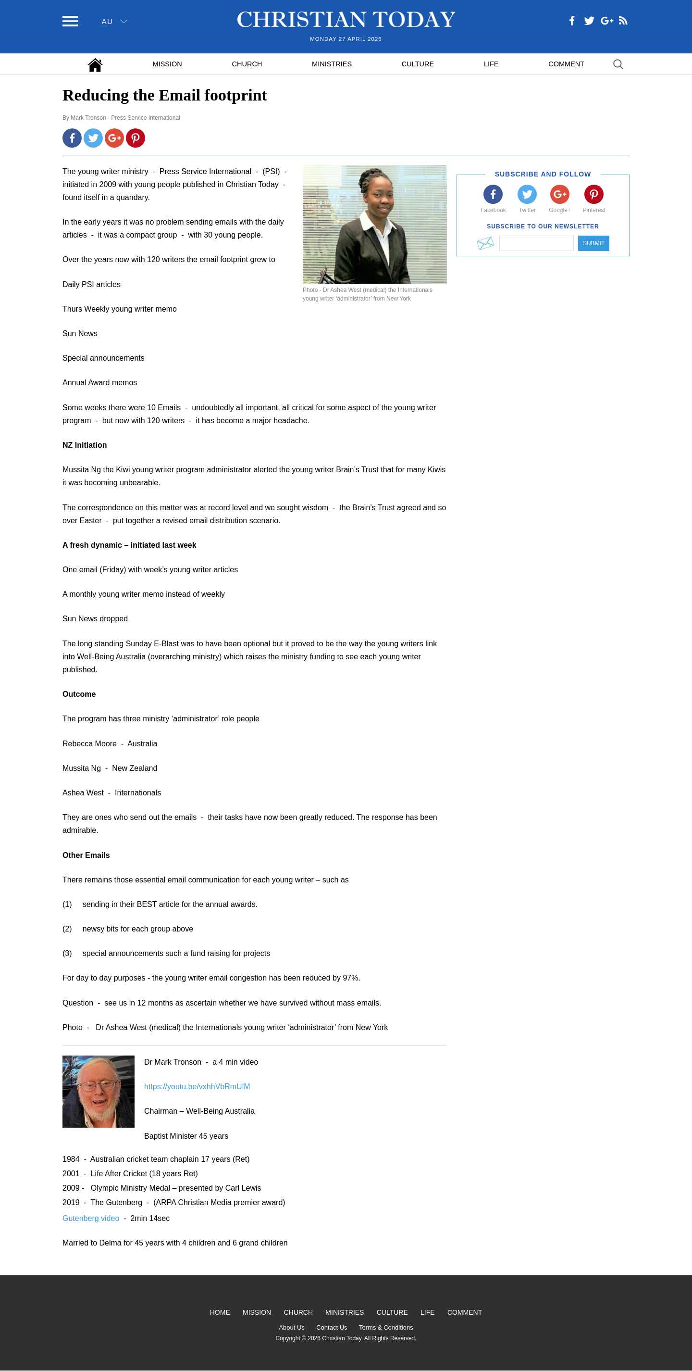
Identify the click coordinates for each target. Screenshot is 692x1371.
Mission (167, 64)
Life (491, 64)
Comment (566, 64)
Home (220, 1312)
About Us (291, 1327)
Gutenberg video (92, 1218)
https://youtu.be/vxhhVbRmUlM (197, 1086)
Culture (418, 64)
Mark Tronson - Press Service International (125, 117)
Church (247, 64)
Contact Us (331, 1327)
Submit (594, 243)
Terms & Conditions (386, 1327)
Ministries (332, 64)
